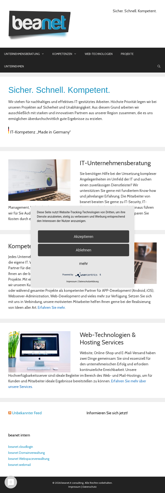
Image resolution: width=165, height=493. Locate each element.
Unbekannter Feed (27, 413)
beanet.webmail (19, 465)
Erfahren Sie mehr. (52, 307)
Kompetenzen (66, 54)
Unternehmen (14, 66)
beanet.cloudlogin (20, 447)
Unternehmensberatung (26, 54)
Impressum (74, 486)
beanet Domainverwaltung (26, 453)
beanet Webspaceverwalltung (28, 459)
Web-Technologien (99, 54)
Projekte (127, 54)
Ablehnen (83, 250)
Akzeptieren (83, 236)
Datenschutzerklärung (88, 281)
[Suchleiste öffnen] (159, 66)
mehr (83, 263)
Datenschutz (89, 486)
